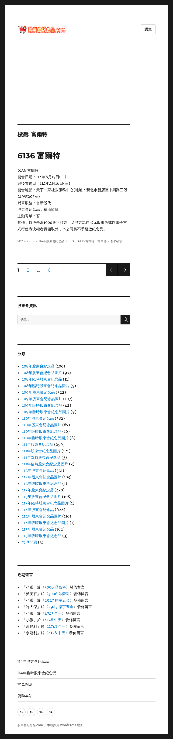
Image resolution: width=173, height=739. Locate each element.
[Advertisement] (87, 89)
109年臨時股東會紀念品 (42, 405)
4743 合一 (53, 613)
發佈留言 (117, 241)
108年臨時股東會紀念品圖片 (45, 385)
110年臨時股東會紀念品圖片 (45, 438)
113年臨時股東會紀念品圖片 (45, 503)
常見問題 (29, 542)
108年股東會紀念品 (38, 366)
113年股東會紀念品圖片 (41, 496)
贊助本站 (24, 696)
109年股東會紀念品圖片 (42, 398)
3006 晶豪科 (55, 587)
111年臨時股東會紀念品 (41, 457)
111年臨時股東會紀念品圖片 (45, 464)
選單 (148, 29)
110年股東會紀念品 (38, 418)
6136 (72, 241)
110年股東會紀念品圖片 (41, 424)
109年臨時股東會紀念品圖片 (46, 411)
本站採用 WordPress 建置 (65, 725)
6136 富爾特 (38, 155)
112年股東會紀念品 (38, 470)
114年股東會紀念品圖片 (41, 516)
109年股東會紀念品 (38, 392)
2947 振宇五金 (57, 600)
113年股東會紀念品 (38, 490)
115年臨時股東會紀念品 (41, 535)
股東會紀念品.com (30, 725)
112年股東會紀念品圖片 (41, 477)
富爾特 (102, 241)
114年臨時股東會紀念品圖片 (45, 522)
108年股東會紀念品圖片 (42, 372)
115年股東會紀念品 (38, 529)
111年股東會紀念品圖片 (41, 451)
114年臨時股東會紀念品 (36, 673)
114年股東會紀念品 (51, 241)
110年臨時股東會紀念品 (41, 431)
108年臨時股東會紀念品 (42, 379)
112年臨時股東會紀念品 (41, 483)
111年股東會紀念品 (37, 444)
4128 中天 (53, 619)
